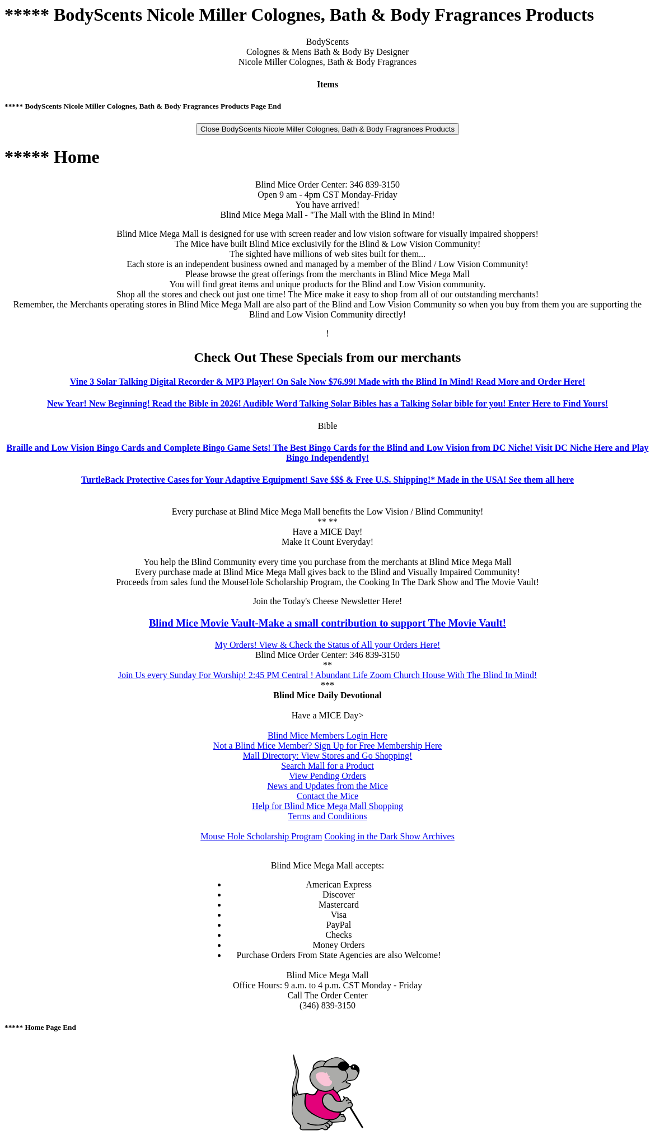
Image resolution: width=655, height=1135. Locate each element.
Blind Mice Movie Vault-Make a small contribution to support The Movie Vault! (327, 623)
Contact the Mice (327, 796)
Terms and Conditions (327, 816)
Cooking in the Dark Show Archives (389, 836)
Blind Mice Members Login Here (327, 735)
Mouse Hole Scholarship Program (261, 836)
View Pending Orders (327, 776)
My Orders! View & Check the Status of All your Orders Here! (328, 645)
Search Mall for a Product (327, 765)
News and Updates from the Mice (327, 786)
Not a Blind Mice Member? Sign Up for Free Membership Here (327, 745)
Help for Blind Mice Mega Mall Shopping (327, 806)
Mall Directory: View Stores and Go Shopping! (328, 755)
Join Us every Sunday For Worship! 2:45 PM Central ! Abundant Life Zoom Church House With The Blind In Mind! (327, 675)
